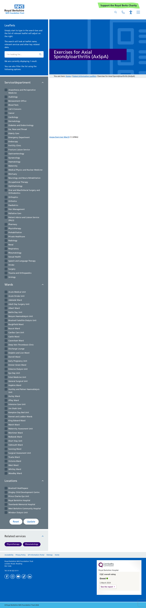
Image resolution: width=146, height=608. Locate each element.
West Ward (13, 465)
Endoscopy (13, 141)
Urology (12, 277)
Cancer (11, 113)
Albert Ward (14, 308)
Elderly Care (13, 133)
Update (31, 521)
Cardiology (13, 117)
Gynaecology (14, 158)
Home (68, 76)
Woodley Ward (15, 473)
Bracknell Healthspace (18, 488)
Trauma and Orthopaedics (19, 273)
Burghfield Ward (15, 324)
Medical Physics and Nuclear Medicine (25, 170)
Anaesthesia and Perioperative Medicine (22, 91)
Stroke (11, 265)
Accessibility (9, 555)
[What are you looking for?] (115, 12)
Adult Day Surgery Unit (18, 304)
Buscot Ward (14, 328)
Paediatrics (13, 205)
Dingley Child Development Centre (23, 492)
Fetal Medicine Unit (17, 377)
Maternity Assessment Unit (20, 429)
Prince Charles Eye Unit (18, 496)
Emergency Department (19, 137)
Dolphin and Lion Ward (18, 353)
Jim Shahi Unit (14, 408)
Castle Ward (13, 336)
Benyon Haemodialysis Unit (20, 316)
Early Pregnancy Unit (17, 361)
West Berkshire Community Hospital (24, 508)
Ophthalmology (15, 186)
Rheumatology (14, 253)
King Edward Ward (16, 420)
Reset (16, 521)
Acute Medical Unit (17, 292)
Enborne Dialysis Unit (18, 369)
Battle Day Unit (15, 312)
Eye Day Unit (14, 373)
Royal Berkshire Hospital (19, 500)
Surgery (11, 269)
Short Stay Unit (15, 441)
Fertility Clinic (14, 145)
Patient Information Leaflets (84, 76)
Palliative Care (14, 213)
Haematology (14, 162)
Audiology (13, 97)
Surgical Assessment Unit (19, 453)
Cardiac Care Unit (16, 332)
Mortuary (12, 174)
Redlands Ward (15, 437)
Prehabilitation (15, 232)
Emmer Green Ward (17, 365)
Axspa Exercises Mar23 (59, 137)
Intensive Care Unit (17, 404)
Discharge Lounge (16, 349)
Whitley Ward (14, 469)
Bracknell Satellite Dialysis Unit (22, 320)
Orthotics (12, 201)
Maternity (12, 166)
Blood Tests (13, 105)
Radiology (12, 240)
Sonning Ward (14, 449)
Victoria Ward (14, 461)
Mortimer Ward (15, 433)
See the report (107, 587)
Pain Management (16, 209)
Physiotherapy (14, 228)
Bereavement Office (17, 101)
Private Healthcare (16, 236)
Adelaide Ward (15, 300)
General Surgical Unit (18, 381)
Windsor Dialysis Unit (18, 512)
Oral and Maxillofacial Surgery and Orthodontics (24, 191)
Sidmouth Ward (15, 445)
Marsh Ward (14, 425)
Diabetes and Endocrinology (21, 125)
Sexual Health (14, 257)
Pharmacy (12, 224)
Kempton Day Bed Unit (18, 412)
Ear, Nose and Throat (17, 129)
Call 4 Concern (14, 109)
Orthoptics (13, 197)
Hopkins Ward (14, 385)
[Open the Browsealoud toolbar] (131, 12)
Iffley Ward (13, 400)
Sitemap (50, 555)
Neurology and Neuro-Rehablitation (24, 178)
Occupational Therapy (18, 182)
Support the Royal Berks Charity (118, 5)
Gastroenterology (16, 153)
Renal (10, 245)
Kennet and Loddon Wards (20, 416)
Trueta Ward (14, 457)
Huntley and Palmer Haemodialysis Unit (23, 390)
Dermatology (14, 121)
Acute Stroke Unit (16, 296)
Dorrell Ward (14, 357)
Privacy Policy (21, 555)
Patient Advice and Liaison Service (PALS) (23, 218)
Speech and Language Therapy (22, 261)
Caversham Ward (16, 340)
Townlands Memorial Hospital (21, 504)
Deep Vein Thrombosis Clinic (21, 345)
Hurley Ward (14, 396)
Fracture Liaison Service (19, 149)
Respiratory (13, 249)
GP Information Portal (36, 555)
